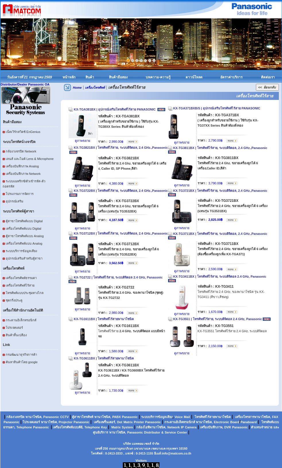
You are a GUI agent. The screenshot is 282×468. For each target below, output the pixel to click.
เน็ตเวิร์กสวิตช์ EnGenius (23, 132)
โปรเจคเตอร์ (14, 327)
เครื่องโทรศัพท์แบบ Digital (23, 228)
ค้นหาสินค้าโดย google (22, 362)
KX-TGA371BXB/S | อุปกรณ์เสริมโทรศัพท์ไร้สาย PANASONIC (216, 108)
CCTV (64, 417)
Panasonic (51, 417)
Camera (191, 427)
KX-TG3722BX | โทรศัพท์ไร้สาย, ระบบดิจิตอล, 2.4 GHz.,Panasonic (121, 190)
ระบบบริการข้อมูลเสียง (21, 251)
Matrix (128, 422)
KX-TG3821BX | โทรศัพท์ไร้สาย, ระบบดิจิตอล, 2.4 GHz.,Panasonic (121, 147)
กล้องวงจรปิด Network (21, 151)
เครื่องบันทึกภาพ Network (23, 173)
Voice (178, 417)
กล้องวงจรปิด (15, 417)
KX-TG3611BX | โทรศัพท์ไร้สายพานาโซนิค (104, 358)
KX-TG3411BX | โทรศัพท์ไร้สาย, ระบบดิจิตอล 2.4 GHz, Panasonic (220, 276)
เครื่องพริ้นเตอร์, (105, 422)
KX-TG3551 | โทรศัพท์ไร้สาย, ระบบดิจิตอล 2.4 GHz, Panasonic (217, 319)
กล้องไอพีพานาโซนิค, (151, 427)
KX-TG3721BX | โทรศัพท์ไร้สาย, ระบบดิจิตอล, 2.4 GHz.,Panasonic (220, 190)
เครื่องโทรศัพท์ (95, 87)
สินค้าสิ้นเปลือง (16, 335)
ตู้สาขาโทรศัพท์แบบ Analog (25, 236)
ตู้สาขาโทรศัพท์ (82, 417)
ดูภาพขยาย (82, 140)
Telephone (24, 427)
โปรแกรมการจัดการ (20, 194)
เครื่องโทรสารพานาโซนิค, (253, 417)
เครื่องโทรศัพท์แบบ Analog (24, 243)
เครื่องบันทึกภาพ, (211, 427)
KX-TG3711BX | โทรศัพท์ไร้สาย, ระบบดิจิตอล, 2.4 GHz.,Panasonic (220, 233)
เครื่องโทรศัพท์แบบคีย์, (67, 427)
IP (182, 427)
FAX (275, 417)
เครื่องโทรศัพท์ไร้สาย (20, 285)
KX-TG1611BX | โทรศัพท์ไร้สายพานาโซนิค (104, 319)
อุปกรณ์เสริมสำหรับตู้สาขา (24, 258)
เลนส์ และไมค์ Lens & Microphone (30, 158)
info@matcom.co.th (176, 453)
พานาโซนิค (102, 417)
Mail (187, 417)
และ (276, 427)
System (127, 427)
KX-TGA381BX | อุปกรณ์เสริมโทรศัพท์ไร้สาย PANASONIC (115, 109)
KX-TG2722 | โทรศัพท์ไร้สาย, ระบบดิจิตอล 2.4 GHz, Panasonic (118, 277)
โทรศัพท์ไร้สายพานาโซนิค (213, 417)
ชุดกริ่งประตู (14, 300)
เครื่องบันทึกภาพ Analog (22, 166)
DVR (227, 427)
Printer (139, 422)
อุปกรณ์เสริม (14, 201)
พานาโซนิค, (34, 417)
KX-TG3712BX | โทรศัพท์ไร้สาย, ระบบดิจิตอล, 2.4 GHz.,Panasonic (121, 233)
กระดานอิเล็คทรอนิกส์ (179, 422)
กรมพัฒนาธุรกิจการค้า (21, 354)
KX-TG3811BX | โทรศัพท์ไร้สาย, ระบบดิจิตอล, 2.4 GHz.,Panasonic (220, 148)
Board (234, 422)
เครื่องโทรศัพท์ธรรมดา (21, 278)
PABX (116, 417)
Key (104, 427)
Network (173, 427)
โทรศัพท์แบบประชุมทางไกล (25, 293)
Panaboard (248, 422)
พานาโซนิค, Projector (56, 422)
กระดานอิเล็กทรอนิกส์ (21, 320)
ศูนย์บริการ (100, 432)
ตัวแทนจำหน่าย (261, 427)
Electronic (221, 422)
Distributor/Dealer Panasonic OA (25, 84)
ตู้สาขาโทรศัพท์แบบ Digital (24, 221)
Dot (119, 422)
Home (77, 87)
